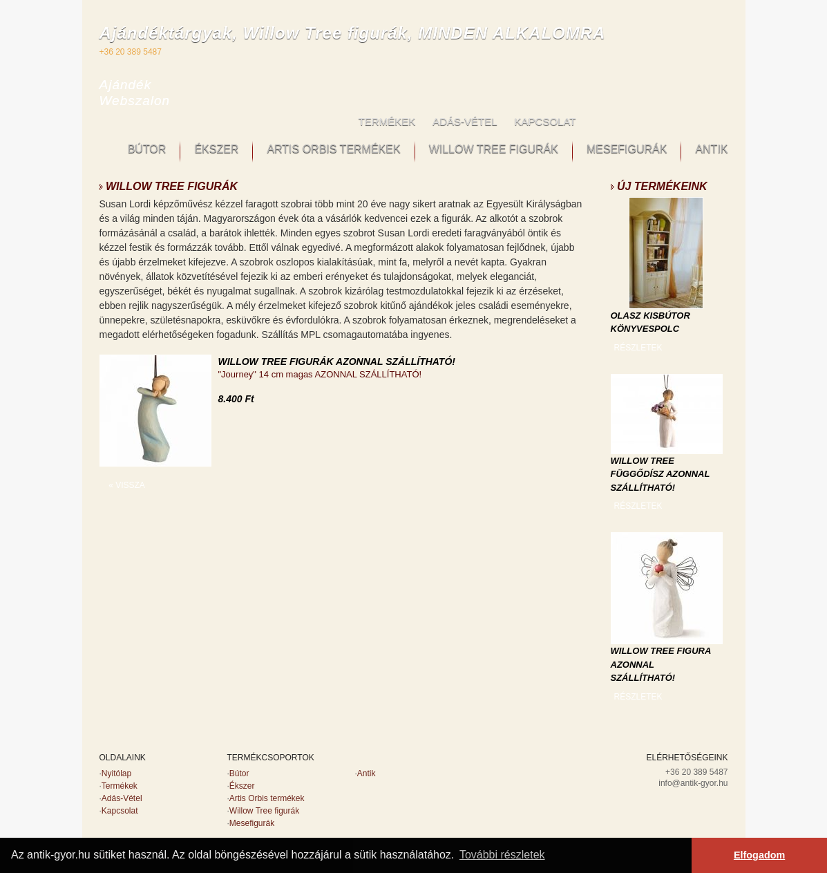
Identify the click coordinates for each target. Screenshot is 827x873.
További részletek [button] (502, 855)
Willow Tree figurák (264, 811)
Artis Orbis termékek (267, 798)
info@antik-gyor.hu (693, 783)
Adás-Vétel (122, 798)
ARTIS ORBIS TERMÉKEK (333, 149)
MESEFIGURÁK (627, 149)
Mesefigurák (251, 823)
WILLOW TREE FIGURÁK (493, 149)
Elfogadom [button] (759, 855)
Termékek (119, 786)
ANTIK (711, 149)
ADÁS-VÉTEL (464, 121)
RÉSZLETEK (638, 348)
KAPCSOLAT (545, 121)
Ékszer (242, 786)
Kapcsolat (120, 811)
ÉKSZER (216, 149)
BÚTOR (147, 149)
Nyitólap (116, 773)
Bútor (239, 773)
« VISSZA (126, 485)
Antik (366, 773)
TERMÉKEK (387, 121)
